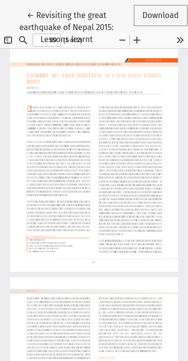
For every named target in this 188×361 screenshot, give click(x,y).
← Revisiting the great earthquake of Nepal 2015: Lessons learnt (71, 26)
